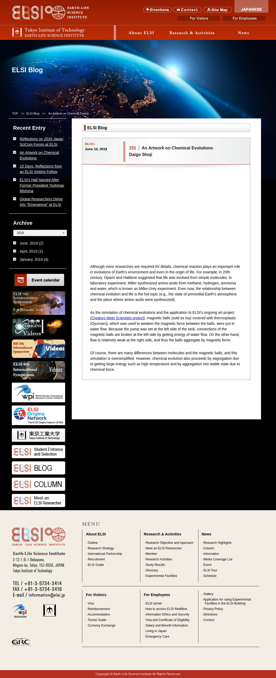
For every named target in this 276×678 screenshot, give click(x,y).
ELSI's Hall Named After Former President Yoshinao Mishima (42, 185)
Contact (187, 10)
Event (207, 565)
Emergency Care (157, 636)
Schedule (210, 576)
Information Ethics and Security (167, 614)
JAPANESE (251, 6)
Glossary (152, 570)
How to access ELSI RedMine (166, 609)
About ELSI (141, 32)
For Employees (244, 18)
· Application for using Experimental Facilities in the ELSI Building (226, 601)
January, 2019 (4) (34, 259)
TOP (15, 113)
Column (208, 548)
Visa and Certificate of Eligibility (168, 620)
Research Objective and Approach (169, 543)
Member (151, 554)
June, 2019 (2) (31, 243)
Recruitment (96, 559)
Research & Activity (192, 32)
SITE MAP (217, 10)
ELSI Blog (32, 113)
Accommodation (99, 614)
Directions (157, 10)
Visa (91, 603)
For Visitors (198, 18)
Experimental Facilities (161, 576)
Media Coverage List (217, 559)
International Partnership (105, 554)
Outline (93, 543)
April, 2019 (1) (31, 251)
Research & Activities (162, 534)
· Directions (209, 614)
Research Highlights (217, 543)
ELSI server (154, 603)
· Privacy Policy (212, 609)
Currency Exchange (101, 625)
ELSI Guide (96, 565)
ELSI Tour (210, 570)
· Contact (208, 620)
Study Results (155, 565)
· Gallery (207, 594)
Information (211, 554)
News (243, 32)
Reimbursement (99, 609)
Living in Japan (156, 631)
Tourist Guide (97, 620)
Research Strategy (101, 548)
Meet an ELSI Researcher (164, 548)
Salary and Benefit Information (167, 625)
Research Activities (159, 559)
